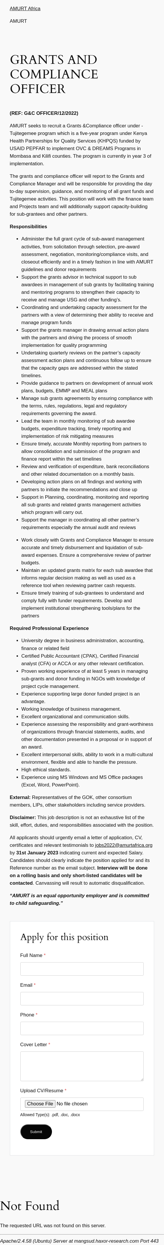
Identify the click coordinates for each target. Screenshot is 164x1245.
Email (28, 985)
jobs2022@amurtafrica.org (123, 845)
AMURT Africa (25, 8)
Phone (29, 1015)
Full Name (33, 955)
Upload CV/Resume (43, 1090)
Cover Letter (35, 1044)
